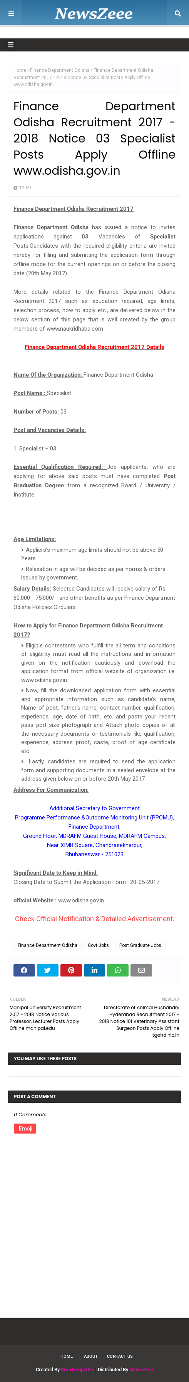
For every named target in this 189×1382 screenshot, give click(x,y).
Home (19, 70)
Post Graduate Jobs (140, 945)
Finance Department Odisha (60, 70)
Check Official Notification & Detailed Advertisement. (94, 919)
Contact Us (120, 1356)
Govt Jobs (98, 945)
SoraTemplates (77, 1369)
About (91, 1356)
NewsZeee (141, 1369)
